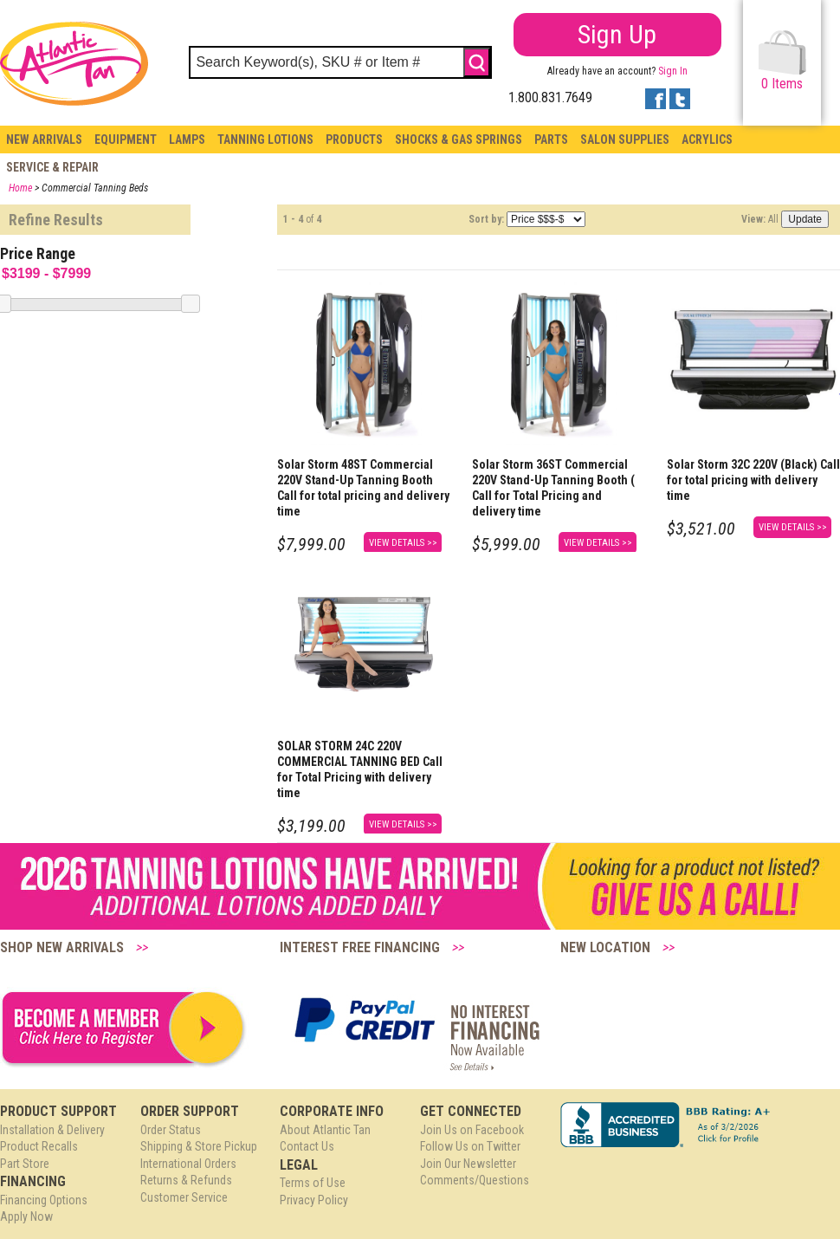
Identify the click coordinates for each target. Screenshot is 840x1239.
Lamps (187, 139)
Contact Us (307, 1146)
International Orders (188, 1164)
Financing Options (43, 1200)
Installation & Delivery (52, 1130)
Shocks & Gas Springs (458, 139)
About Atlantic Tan (325, 1130)
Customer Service (184, 1197)
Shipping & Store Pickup (198, 1146)
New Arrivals (44, 139)
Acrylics (707, 139)
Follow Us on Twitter (470, 1146)
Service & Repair (52, 167)
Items (782, 61)
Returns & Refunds (186, 1180)
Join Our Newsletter (468, 1164)
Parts (551, 139)
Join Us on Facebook (472, 1130)
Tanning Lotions (265, 139)
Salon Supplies (624, 139)
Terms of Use (313, 1183)
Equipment (125, 139)
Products (354, 139)
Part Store (24, 1164)
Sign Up (617, 34)
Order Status (170, 1130)
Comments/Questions (474, 1180)
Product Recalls (39, 1146)
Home (20, 188)
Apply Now (26, 1216)
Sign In (673, 71)
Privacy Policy (314, 1200)
